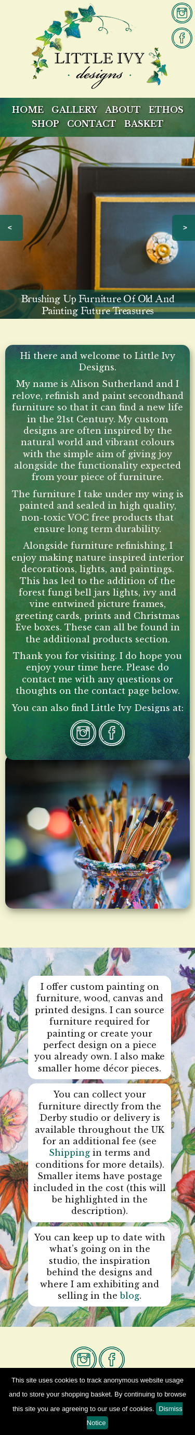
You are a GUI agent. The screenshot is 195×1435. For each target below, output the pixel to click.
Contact (91, 124)
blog (129, 1295)
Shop (45, 124)
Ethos (166, 110)
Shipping (69, 1152)
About (123, 110)
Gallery (74, 110)
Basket (144, 124)
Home (28, 110)
